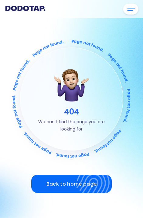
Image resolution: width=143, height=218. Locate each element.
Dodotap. (25, 9)
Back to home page (79, 184)
